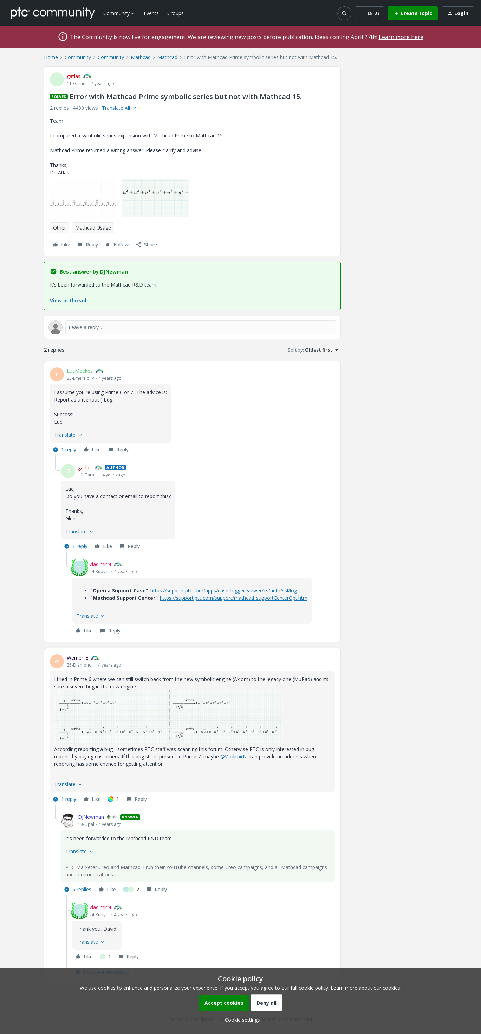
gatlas (73, 76)
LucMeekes (80, 370)
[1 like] (113, 799)
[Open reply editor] (192, 327)
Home (51, 57)
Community (78, 57)
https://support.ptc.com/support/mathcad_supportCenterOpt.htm (233, 598)
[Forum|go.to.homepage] (53, 13)
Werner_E (77, 657)
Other (59, 227)
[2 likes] (131, 889)
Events (151, 13)
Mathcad (141, 57)
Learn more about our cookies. (366, 987)
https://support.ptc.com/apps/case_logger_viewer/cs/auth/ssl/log (223, 590)
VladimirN (100, 564)
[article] (192, 411)
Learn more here (401, 37)
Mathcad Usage (93, 227)
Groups (175, 13)
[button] (369, 13)
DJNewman (91, 817)
